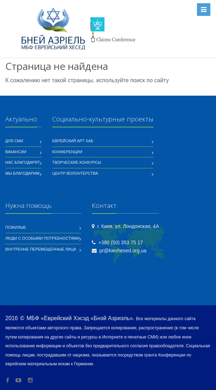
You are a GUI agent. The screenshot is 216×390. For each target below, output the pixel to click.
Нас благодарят (22, 162)
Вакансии (15, 152)
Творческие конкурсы (76, 162)
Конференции (67, 152)
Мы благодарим (22, 173)
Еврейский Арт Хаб (72, 141)
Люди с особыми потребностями (42, 238)
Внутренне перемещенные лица (40, 249)
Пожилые (15, 227)
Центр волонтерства (75, 173)
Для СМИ (14, 141)
